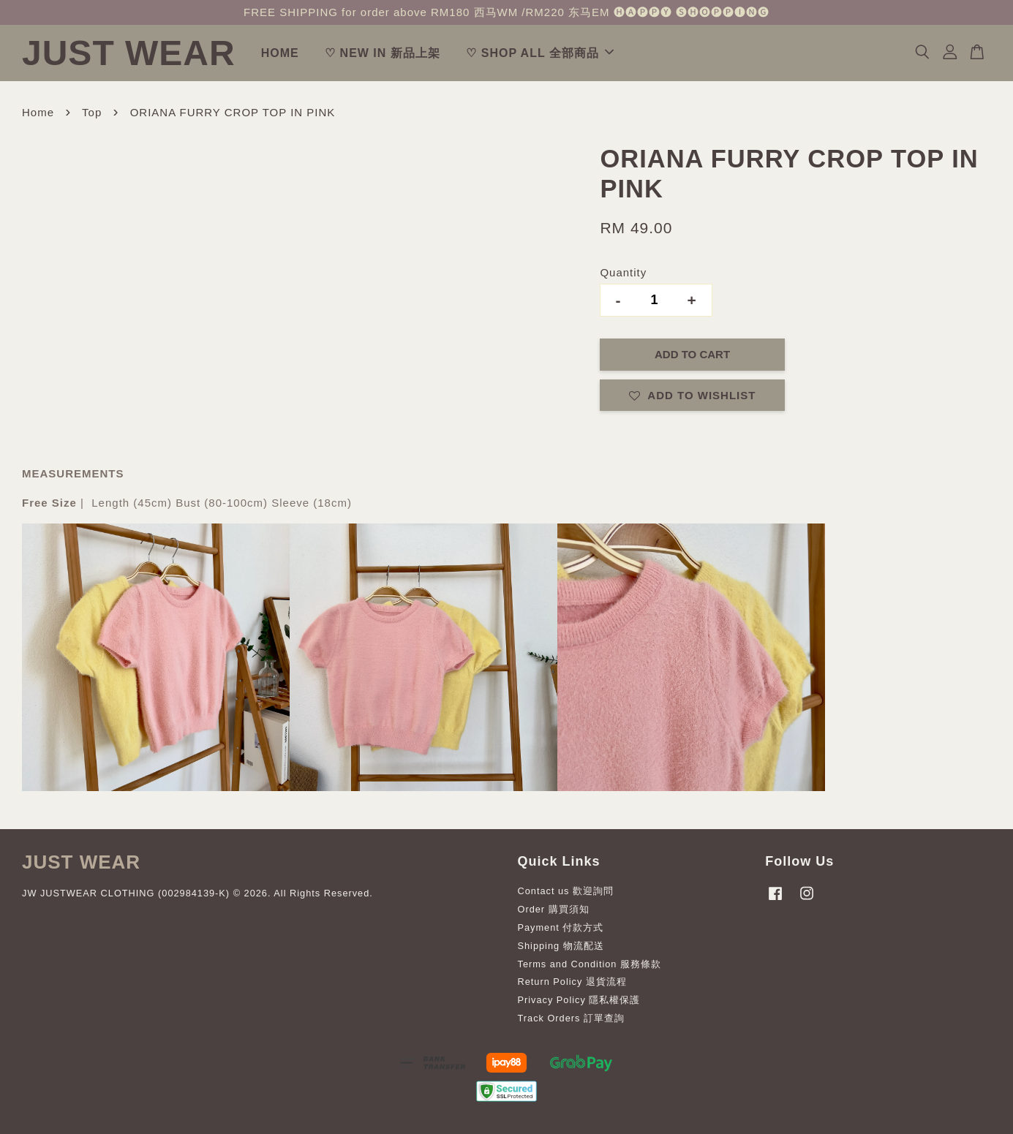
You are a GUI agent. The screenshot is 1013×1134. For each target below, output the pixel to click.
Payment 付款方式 (561, 927)
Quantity (623, 272)
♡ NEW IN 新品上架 (382, 53)
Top (92, 112)
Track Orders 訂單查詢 (571, 1018)
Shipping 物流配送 (561, 945)
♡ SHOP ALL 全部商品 (540, 53)
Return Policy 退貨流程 (572, 981)
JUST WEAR (129, 53)
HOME (280, 53)
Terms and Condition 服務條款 (589, 964)
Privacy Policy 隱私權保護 (579, 999)
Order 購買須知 (554, 909)
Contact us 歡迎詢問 (566, 890)
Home (38, 112)
